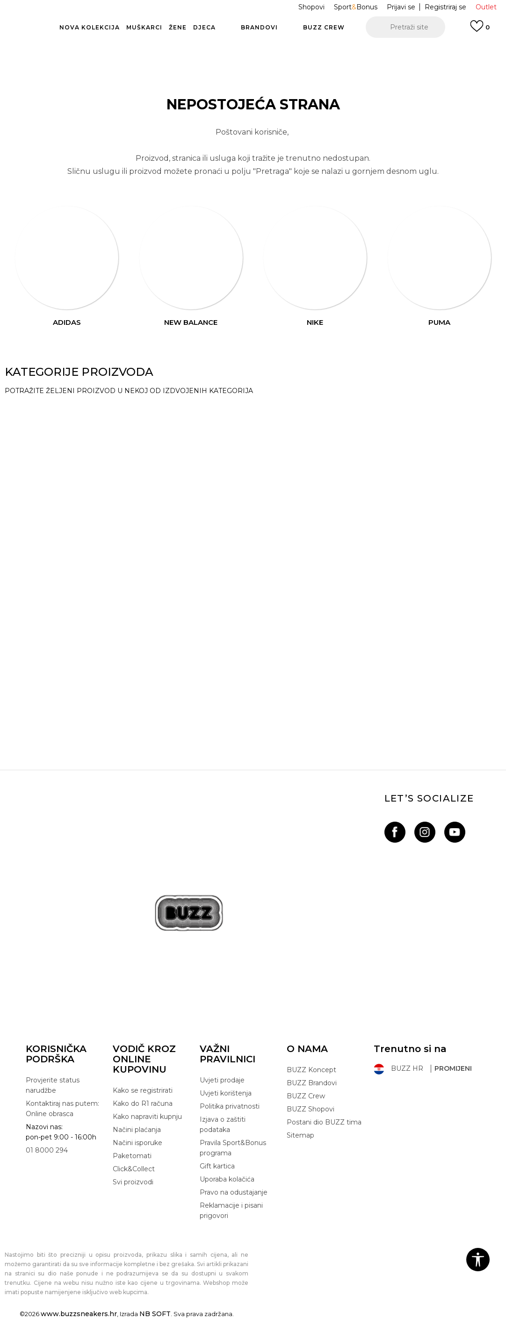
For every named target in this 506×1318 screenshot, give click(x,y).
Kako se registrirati (143, 1090)
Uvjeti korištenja (226, 1093)
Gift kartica (217, 1166)
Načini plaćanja (137, 1129)
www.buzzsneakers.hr (79, 1314)
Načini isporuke (137, 1143)
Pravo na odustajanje (233, 1192)
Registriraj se (445, 7)
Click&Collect (134, 1169)
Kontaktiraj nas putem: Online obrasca (62, 1108)
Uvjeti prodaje (222, 1080)
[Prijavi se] (480, 30)
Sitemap (300, 1135)
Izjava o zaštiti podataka (223, 1124)
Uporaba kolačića (227, 1179)
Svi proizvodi (133, 1182)
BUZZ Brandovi (312, 1083)
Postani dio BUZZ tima (324, 1122)
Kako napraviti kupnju (147, 1116)
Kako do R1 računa (143, 1103)
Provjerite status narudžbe (53, 1085)
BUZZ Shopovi (310, 1109)
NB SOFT (155, 1314)
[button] (405, 27)
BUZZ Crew (306, 1096)
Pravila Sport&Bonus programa (233, 1148)
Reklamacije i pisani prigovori (231, 1210)
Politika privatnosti (230, 1106)
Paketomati (132, 1156)
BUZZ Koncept (311, 1070)
